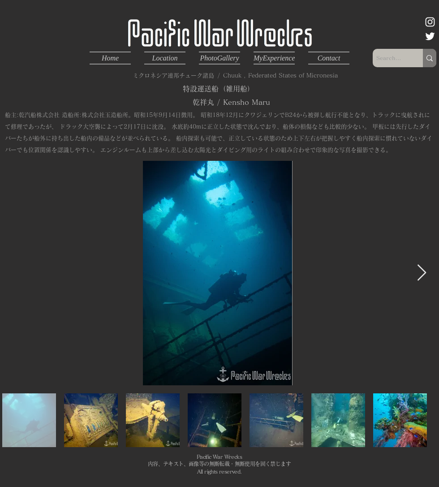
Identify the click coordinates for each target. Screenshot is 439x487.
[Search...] (390, 58)
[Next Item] (422, 273)
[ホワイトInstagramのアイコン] (430, 22)
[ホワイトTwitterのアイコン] (430, 36)
